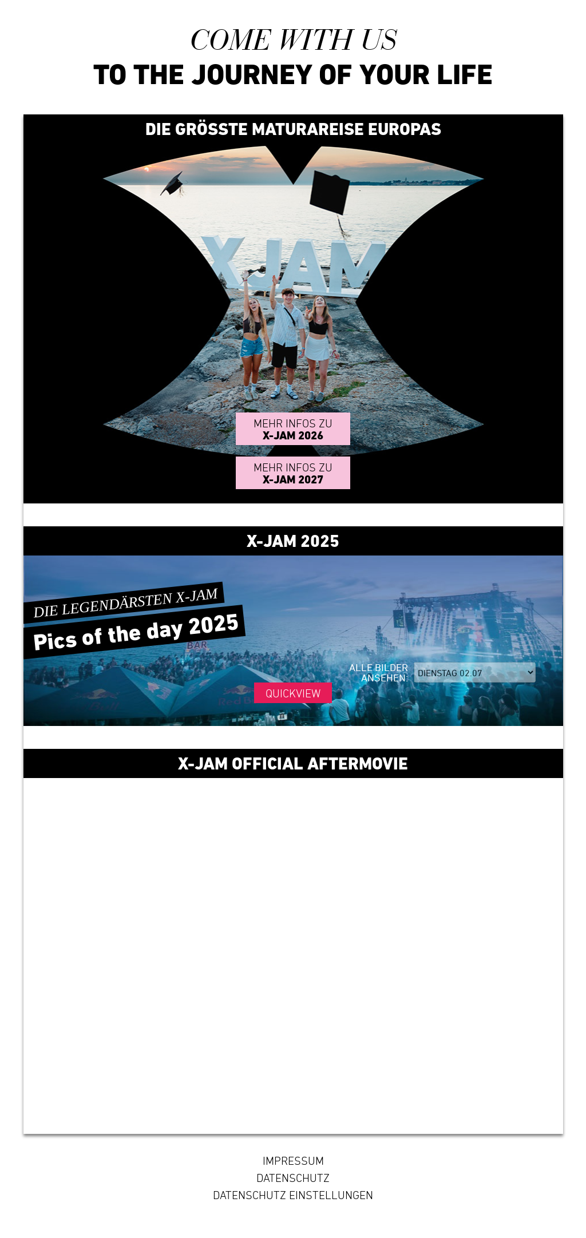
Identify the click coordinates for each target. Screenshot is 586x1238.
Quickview (293, 693)
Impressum (293, 1160)
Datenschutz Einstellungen (293, 1195)
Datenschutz (293, 1178)
